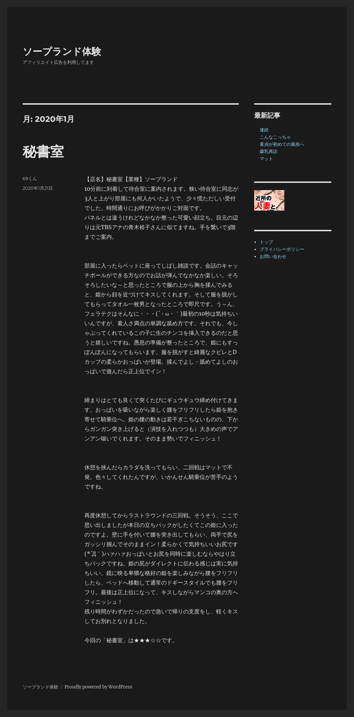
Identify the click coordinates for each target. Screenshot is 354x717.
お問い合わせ (273, 256)
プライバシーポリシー (282, 249)
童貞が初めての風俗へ (282, 144)
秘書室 (43, 151)
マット (266, 159)
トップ (266, 242)
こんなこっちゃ (275, 137)
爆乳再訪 (269, 151)
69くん (30, 178)
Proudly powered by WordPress (98, 687)
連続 (264, 130)
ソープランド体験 (62, 51)
